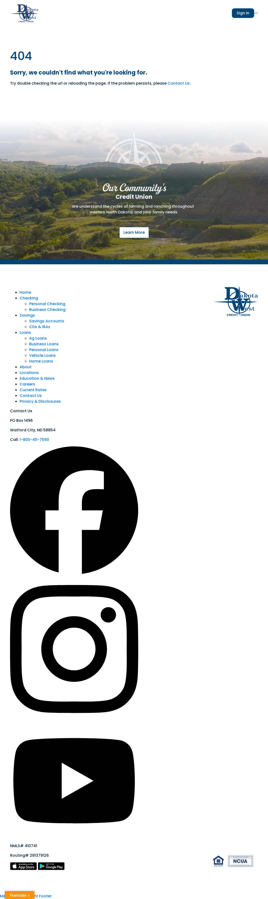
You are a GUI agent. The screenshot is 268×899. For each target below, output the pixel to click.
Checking (29, 298)
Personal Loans (43, 349)
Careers (27, 384)
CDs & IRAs (39, 327)
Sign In (243, 13)
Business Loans (44, 344)
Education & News (37, 378)
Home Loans (41, 361)
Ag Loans (38, 338)
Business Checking (47, 309)
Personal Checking (47, 304)
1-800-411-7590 (34, 439)
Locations (29, 372)
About (26, 367)
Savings (27, 315)
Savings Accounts (46, 321)
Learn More (134, 232)
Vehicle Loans (42, 355)
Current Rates (33, 390)
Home (25, 292)
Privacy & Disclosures (40, 401)
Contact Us (179, 83)
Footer (45, 896)
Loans (25, 332)
